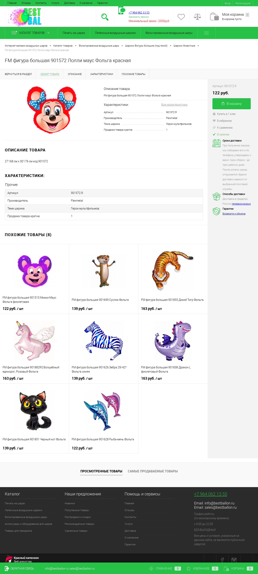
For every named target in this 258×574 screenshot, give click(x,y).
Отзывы (26, 3)
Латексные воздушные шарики (115, 32)
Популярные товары (77, 506)
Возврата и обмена (234, 213)
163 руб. (151, 305)
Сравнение (165, 568)
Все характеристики (174, 104)
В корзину (232, 104)
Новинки (70, 499)
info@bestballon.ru (219, 500)
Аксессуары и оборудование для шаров (28, 520)
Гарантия (102, 3)
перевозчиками (241, 203)
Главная (12, 3)
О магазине (86, 3)
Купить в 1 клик (224, 114)
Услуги (55, 3)
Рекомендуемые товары (79, 520)
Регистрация (243, 3)
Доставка (69, 3)
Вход (227, 3)
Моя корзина (235, 14)
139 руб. (82, 305)
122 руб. (13, 305)
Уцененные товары (76, 527)
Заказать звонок (139, 16)
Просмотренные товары (101, 468)
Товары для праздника (18, 527)
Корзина (238, 568)
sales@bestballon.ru (221, 504)
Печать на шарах (74, 32)
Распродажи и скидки (78, 513)
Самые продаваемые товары (153, 468)
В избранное (222, 121)
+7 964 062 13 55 (210, 491)
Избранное (202, 568)
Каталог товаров (31, 33)
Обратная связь (19, 568)
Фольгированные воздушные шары (169, 32)
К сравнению (222, 127)
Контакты (41, 3)
